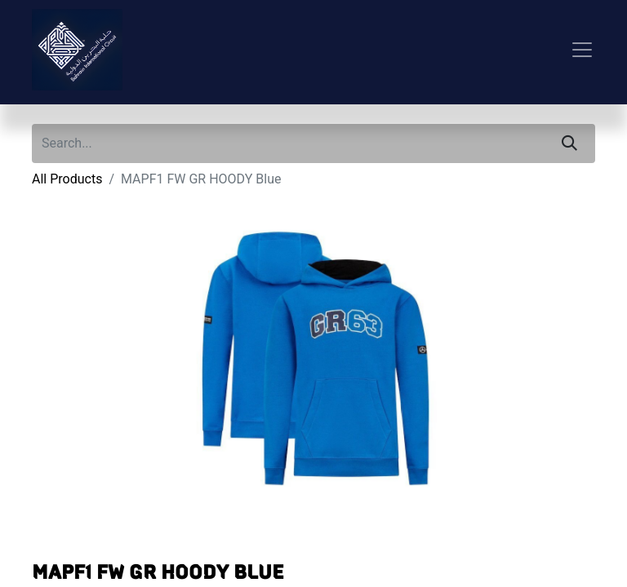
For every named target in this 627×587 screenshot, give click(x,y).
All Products (67, 179)
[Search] (569, 143)
